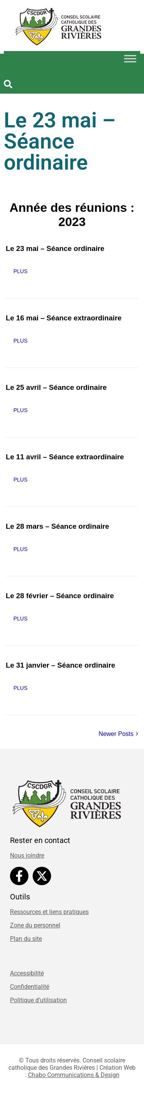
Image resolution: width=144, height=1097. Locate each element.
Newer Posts (118, 734)
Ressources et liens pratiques (49, 912)
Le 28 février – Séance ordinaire (60, 596)
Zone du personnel (35, 925)
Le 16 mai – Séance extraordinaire (64, 318)
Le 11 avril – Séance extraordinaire (65, 457)
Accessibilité (27, 973)
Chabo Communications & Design (73, 1075)
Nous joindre (27, 855)
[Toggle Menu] (130, 58)
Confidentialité (29, 986)
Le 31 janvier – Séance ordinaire (60, 665)
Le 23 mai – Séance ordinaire (55, 248)
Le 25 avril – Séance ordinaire (56, 387)
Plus (20, 271)
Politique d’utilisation (38, 1000)
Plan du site (26, 938)
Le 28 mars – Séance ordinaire (57, 526)
